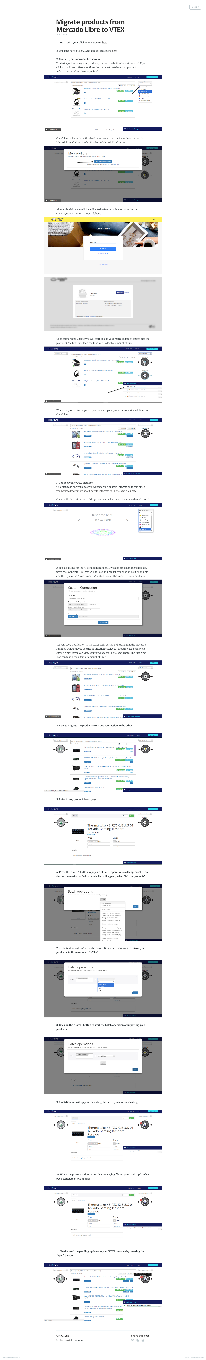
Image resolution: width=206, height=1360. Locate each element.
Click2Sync (62, 1335)
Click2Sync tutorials (8, 1357)
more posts (66, 1340)
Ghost (202, 1357)
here (104, 42)
